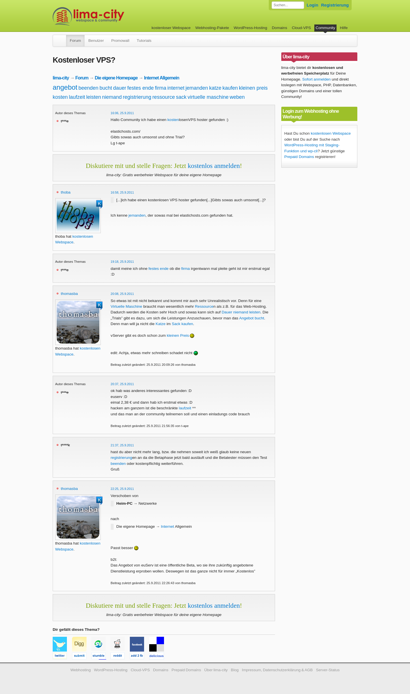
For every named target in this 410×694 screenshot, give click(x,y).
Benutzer (96, 40)
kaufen (230, 88)
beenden (89, 88)
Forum (75, 40)
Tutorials (144, 40)
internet (175, 88)
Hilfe (344, 28)
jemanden (197, 88)
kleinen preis (253, 88)
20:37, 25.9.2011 (122, 384)
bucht (105, 88)
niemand (112, 97)
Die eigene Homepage (116, 77)
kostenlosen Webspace (330, 133)
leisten (93, 97)
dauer (119, 88)
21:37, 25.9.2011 (122, 445)
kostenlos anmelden (214, 165)
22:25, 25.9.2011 (122, 488)
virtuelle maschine (208, 97)
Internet (167, 526)
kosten (60, 97)
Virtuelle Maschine (126, 306)
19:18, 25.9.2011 (122, 261)
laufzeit (77, 97)
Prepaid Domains (299, 157)
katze (215, 88)
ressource (163, 97)
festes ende (140, 88)
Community (325, 28)
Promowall (120, 40)
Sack (176, 324)
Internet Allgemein (161, 77)
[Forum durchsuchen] (288, 5)
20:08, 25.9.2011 (122, 293)
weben (237, 97)
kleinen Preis (178, 335)
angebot (65, 87)
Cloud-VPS (301, 28)
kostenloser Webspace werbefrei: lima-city (110, 16)
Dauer (227, 312)
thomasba (69, 293)
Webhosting (80, 670)
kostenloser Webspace (170, 28)
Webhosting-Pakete (212, 28)
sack (181, 97)
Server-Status (328, 670)
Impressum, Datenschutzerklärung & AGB (277, 670)
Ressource (204, 306)
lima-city (61, 77)
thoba (66, 192)
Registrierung (335, 5)
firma (160, 88)
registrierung (137, 97)
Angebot (246, 318)
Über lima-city (215, 670)
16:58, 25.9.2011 (122, 192)
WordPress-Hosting (250, 28)
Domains (279, 28)
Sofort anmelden (316, 79)
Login (312, 5)
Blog (235, 670)
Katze (161, 324)
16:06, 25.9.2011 (122, 113)
